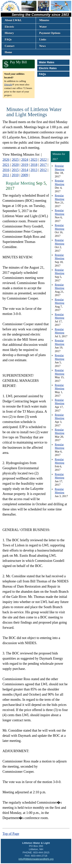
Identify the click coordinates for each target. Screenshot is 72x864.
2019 (24, 165)
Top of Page (10, 834)
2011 (5, 175)
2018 (34, 165)
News (42, 45)
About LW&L (13, 20)
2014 (24, 170)
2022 (43, 160)
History (9, 32)
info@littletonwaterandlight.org (36, 859)
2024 (24, 160)
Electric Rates (48, 68)
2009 (24, 175)
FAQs (8, 39)
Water (43, 26)
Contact (9, 45)
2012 (43, 170)
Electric (9, 26)
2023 (34, 160)
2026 (5, 160)
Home (8, 52)
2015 (15, 170)
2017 (43, 165)
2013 (34, 170)
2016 (5, 170)
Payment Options (49, 32)
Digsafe (8, 84)
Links (42, 39)
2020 (15, 165)
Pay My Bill (18, 62)
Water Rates (46, 62)
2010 (15, 175)
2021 (5, 165)
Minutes (44, 20)
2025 (15, 160)
